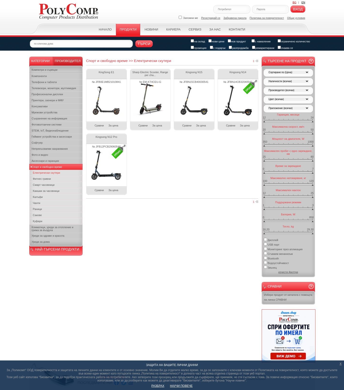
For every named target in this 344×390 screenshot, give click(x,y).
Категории (40, 61)
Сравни (99, 125)
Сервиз (195, 29)
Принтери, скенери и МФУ (48, 100)
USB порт (272, 244)
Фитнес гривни (42, 178)
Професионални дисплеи (47, 94)
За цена (113, 125)
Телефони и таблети (44, 82)
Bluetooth (271, 258)
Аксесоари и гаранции (45, 160)
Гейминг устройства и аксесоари (52, 136)
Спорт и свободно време (47, 166)
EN (303, 2)
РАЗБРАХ (157, 386)
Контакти (237, 29)
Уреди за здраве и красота (48, 235)
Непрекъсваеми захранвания (50, 148)
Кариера (173, 29)
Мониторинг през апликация (283, 249)
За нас (215, 29)
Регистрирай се (210, 17)
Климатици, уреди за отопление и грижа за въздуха (52, 229)
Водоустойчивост (276, 263)
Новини (151, 29)
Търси (144, 44)
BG (294, 2)
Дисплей (271, 240)
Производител (68, 61)
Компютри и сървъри (45, 69)
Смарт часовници (44, 184)
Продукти (128, 29)
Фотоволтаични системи (46, 124)
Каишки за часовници (46, 190)
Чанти (36, 203)
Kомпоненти (39, 76)
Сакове (37, 215)
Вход (298, 9)
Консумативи (40, 106)
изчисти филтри (288, 272)
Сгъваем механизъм (278, 253)
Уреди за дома (41, 241)
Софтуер (37, 142)
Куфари (37, 221)
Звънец (270, 267)
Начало (105, 29)
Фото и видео (40, 154)
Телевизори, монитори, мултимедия (54, 88)
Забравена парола (234, 17)
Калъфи (38, 196)
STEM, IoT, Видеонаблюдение (50, 130)
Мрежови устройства (44, 112)
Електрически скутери (46, 172)
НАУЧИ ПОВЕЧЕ (181, 386)
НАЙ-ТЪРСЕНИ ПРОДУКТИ (57, 249)
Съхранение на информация (49, 118)
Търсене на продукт (287, 61)
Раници (37, 209)
